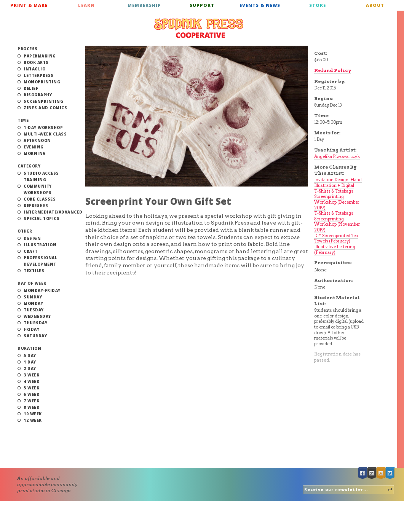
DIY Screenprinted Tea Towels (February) (336, 238)
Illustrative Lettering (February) (334, 249)
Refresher (36, 205)
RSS (381, 473)
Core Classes (40, 199)
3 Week (31, 375)
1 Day (30, 362)
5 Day (30, 355)
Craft (31, 251)
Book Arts (36, 62)
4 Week (31, 381)
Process (28, 48)
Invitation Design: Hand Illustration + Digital (338, 182)
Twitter (390, 473)
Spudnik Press (198, 28)
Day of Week (32, 283)
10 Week (33, 413)
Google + (372, 473)
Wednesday (37, 316)
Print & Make (29, 5)
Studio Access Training (41, 176)
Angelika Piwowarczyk (337, 156)
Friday (31, 329)
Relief (31, 88)
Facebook (362, 473)
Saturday (35, 335)
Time (23, 120)
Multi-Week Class (45, 134)
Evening (34, 147)
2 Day (30, 368)
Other (25, 231)
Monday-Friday (42, 290)
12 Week (33, 420)
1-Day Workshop (43, 127)
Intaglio (34, 69)
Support (202, 5)
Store (317, 5)
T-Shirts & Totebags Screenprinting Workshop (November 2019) (337, 221)
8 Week (31, 407)
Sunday (33, 297)
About (375, 5)
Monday (33, 303)
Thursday (35, 322)
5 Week (31, 388)
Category (29, 166)
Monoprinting (42, 82)
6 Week (31, 394)
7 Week (31, 400)
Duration (29, 348)
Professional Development (40, 261)
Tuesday (34, 310)
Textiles (34, 270)
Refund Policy (332, 70)
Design (32, 238)
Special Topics (41, 218)
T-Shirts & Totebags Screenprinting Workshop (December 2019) (336, 199)
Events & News (260, 5)
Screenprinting (43, 101)
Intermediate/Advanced (53, 212)
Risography (38, 94)
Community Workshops (38, 189)
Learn (86, 5)
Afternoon (37, 140)
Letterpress (39, 75)
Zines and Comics (45, 107)
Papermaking (40, 56)
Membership (144, 5)
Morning (35, 153)
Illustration (40, 244)
